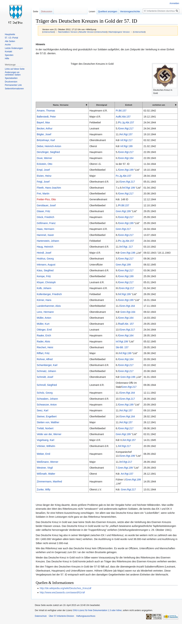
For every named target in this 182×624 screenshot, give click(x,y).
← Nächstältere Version (66, 32)
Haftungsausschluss (85, 616)
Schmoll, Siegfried (47, 385)
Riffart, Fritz (43, 353)
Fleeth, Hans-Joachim (49, 187)
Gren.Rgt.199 (126, 169)
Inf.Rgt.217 (125, 446)
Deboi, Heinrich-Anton (49, 146)
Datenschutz (41, 616)
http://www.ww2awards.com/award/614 (61, 592)
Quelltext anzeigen (107, 11)
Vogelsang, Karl (45, 440)
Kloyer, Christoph (46, 282)
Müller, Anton (44, 317)
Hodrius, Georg (45, 258)
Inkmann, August (46, 264)
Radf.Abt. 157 (126, 323)
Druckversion (11, 81)
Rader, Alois (43, 341)
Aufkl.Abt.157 (123, 116)
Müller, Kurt (43, 323)
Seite (35, 11)
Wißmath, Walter (46, 473)
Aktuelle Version (86, 32)
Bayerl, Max (43, 122)
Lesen (92, 11)
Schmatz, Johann (46, 371)
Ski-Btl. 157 (122, 347)
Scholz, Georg (45, 392)
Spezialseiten (11, 78)
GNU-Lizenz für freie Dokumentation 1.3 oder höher (97, 610)
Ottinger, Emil (44, 329)
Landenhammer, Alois (49, 305)
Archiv (8, 44)
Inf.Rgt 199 (126, 146)
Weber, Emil (43, 453)
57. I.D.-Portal (11, 38)
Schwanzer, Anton (47, 404)
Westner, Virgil (45, 467)
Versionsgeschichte (130, 11)
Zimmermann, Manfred (49, 481)
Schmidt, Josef (45, 377)
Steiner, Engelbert (47, 416)
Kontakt (8, 51)
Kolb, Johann (44, 288)
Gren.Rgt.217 (126, 128)
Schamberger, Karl (47, 365)
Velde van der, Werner (49, 434)
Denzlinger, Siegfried (48, 152)
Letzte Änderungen (14, 48)
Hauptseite (10, 34)
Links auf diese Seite (15, 69)
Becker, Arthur (44, 128)
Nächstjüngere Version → (120, 32)
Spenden (9, 55)
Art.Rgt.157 (126, 134)
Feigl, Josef (43, 181)
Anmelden (174, 3)
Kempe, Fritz (44, 276)
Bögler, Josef (44, 134)
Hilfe (7, 58)
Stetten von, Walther (48, 422)
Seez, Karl (42, 410)
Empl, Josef (43, 169)
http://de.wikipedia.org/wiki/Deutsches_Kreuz (64, 588)
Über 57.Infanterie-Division (61, 616)
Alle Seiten (10, 41)
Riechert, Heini (45, 347)
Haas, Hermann (45, 229)
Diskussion (46, 11)
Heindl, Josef (44, 252)
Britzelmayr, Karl (46, 140)
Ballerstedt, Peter (46, 116)
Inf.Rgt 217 (126, 140)
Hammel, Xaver (45, 235)
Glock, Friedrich (45, 217)
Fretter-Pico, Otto (46, 199)
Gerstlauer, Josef (46, 205)
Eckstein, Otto (44, 164)
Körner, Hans (44, 300)
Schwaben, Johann (47, 398)
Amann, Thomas (46, 110)
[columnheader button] (62, 105)
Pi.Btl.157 (121, 110)
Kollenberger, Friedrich (49, 294)
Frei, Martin (43, 193)
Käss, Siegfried (45, 270)
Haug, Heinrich (45, 246)
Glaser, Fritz (43, 211)
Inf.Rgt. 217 (126, 246)
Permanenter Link (13, 85)
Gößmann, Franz (46, 223)
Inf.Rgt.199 (125, 294)
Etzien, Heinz (44, 175)
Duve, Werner (44, 158)
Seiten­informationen (14, 88)
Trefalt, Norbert (45, 428)
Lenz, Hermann (45, 311)
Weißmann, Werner (47, 461)
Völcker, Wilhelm (46, 446)
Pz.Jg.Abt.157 (126, 122)
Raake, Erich (44, 335)
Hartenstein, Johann (48, 240)
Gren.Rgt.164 (126, 158)
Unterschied (48, 32)
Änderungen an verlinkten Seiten (13, 73)
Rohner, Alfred (45, 359)
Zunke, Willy (43, 489)
